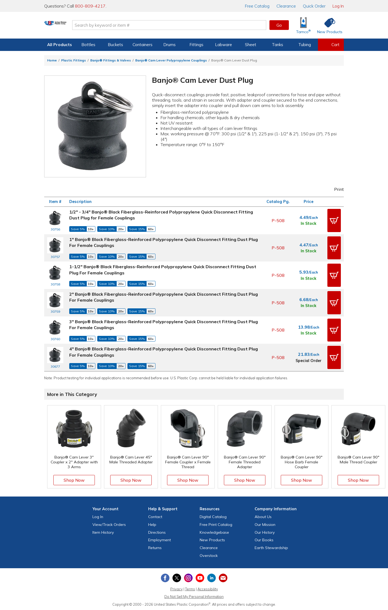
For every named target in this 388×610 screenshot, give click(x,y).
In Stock (308, 223)
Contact (155, 515)
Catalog (257, 6)
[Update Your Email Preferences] (223, 577)
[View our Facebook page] (165, 577)
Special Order (308, 359)
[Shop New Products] (328, 25)
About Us (263, 515)
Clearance (286, 6)
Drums (169, 44)
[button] (334, 220)
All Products (59, 44)
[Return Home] (76, 26)
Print (335, 189)
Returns (155, 546)
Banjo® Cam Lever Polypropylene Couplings (171, 60)
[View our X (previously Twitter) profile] (176, 577)
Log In (338, 6)
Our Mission (265, 523)
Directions (157, 531)
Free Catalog (216, 523)
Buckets (115, 44)
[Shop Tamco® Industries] (303, 25)
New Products (212, 539)
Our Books (264, 539)
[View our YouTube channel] (200, 577)
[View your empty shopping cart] (331, 45)
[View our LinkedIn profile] (211, 577)
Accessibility (208, 588)
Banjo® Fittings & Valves (110, 60)
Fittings (196, 44)
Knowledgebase (214, 531)
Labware (223, 44)
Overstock (209, 554)
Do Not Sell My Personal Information (194, 596)
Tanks (277, 44)
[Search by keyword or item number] (190, 25)
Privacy (176, 588)
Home (52, 60)
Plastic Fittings (73, 60)
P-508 (278, 220)
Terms (190, 588)
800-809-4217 (90, 6)
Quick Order (314, 6)
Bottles (88, 44)
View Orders (109, 523)
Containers (143, 44)
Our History (265, 531)
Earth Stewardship (271, 546)
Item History (103, 531)
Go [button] (279, 25)
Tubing (304, 44)
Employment (159, 539)
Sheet (250, 44)
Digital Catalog (213, 515)
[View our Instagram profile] (188, 577)
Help (152, 523)
